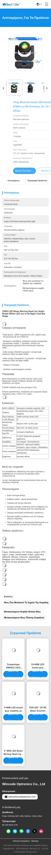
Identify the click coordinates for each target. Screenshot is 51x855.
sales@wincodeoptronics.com (19, 796)
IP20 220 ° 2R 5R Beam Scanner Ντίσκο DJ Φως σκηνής (37, 709)
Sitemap (34, 841)
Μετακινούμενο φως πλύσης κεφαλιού (24, 617)
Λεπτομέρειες (13, 180)
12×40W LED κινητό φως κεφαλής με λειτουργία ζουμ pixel (38, 666)
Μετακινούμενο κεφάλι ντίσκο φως (22, 612)
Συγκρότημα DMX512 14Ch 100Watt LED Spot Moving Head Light (13, 666)
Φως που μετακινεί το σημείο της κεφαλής (26, 602)
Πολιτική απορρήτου (21, 841)
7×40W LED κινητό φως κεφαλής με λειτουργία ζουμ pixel (13, 709)
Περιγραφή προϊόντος (37, 180)
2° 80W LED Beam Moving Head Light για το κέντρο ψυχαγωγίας (13, 753)
